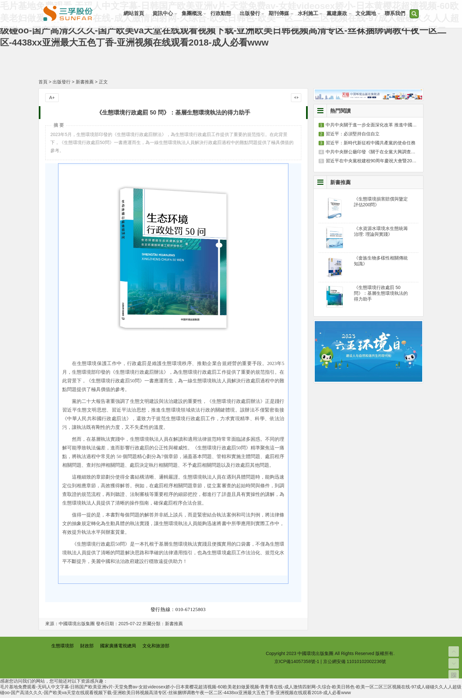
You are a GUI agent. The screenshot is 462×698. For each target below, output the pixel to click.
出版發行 (252, 13)
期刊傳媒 (281, 13)
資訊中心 (163, 13)
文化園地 (370, 13)
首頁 (42, 84)
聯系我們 (399, 13)
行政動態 (222, 13)
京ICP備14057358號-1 (296, 663)
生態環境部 (62, 648)
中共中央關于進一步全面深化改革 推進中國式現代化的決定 (385, 127)
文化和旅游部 (155, 648)
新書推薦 (85, 84)
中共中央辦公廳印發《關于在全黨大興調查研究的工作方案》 (386, 154)
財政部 (87, 648)
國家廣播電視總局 (118, 648)
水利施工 (311, 13)
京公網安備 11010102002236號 (354, 663)
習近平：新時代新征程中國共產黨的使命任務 (370, 145)
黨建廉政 (340, 13)
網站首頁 (134, 13)
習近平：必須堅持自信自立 (353, 136)
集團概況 (193, 13)
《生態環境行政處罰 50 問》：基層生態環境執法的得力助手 (381, 295)
